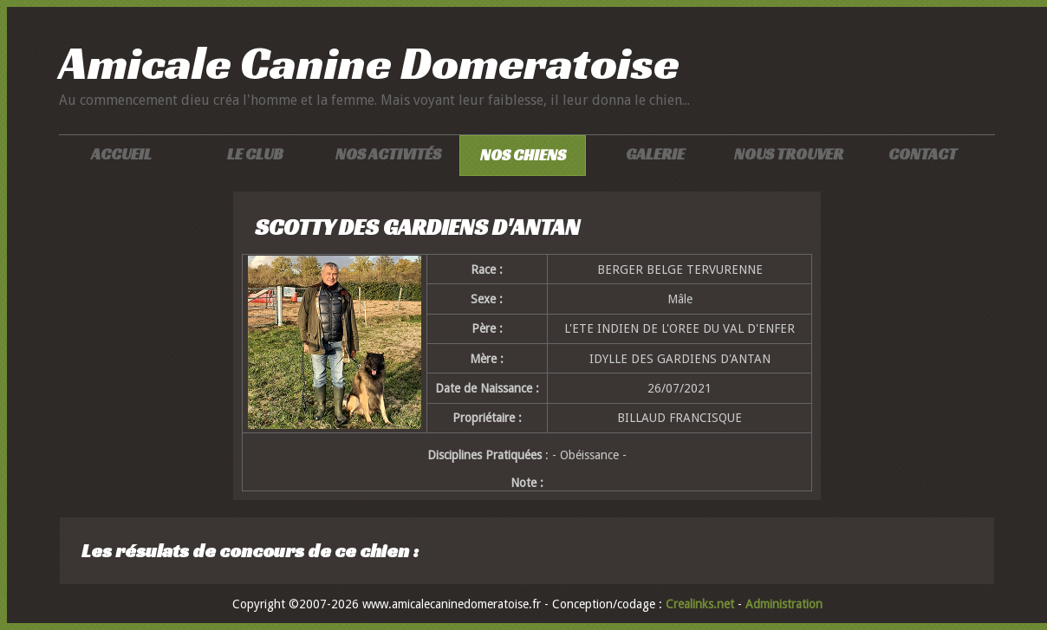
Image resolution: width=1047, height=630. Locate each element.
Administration (784, 604)
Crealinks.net (702, 604)
